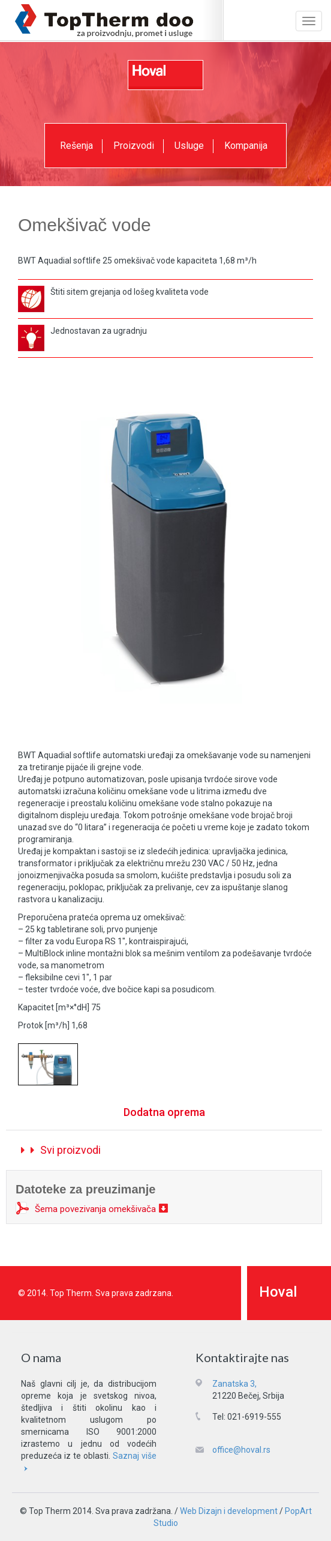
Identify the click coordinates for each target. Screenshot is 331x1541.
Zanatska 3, (234, 1384)
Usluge (189, 145)
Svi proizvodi (61, 1150)
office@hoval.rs (241, 1450)
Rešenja (76, 145)
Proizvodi (133, 145)
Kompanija (245, 145)
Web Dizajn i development (229, 1511)
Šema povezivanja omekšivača (95, 1209)
